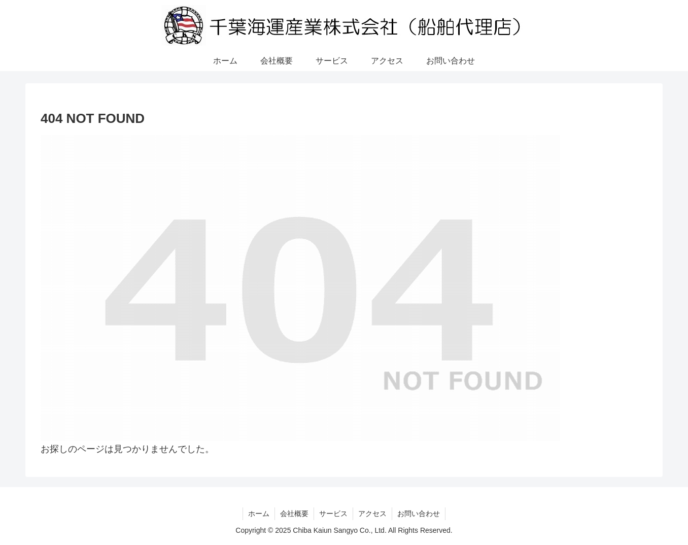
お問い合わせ (418, 513)
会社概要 (294, 513)
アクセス (372, 513)
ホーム (258, 513)
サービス (333, 513)
